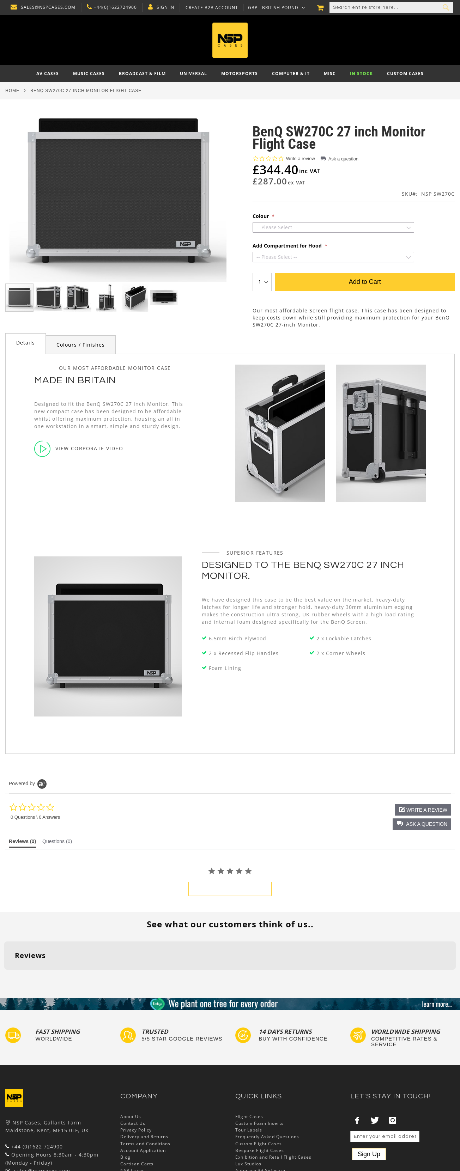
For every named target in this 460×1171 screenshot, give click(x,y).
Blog (125, 1113)
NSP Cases (132, 1127)
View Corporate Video (78, 448)
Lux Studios (248, 1120)
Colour (261, 216)
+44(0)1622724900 (113, 7)
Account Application (143, 1107)
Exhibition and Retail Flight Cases (273, 1113)
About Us (130, 1073)
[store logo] (230, 40)
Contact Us (132, 1080)
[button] (275, 7)
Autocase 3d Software (260, 1127)
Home (12, 90)
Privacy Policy (136, 1087)
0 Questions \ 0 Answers (35, 817)
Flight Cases (249, 1073)
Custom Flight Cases (258, 1100)
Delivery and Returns (144, 1093)
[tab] (25, 343)
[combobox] (391, 7)
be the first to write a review (230, 888)
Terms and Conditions (145, 1100)
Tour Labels (248, 1087)
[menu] (230, 73)
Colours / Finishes (80, 344)
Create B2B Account (210, 8)
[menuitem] (47, 73)
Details (25, 342)
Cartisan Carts (136, 1120)
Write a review (300, 158)
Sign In (163, 7)
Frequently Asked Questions (267, 1093)
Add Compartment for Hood (288, 245)
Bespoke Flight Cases (259, 1107)
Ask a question (343, 158)
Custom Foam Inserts (259, 1080)
